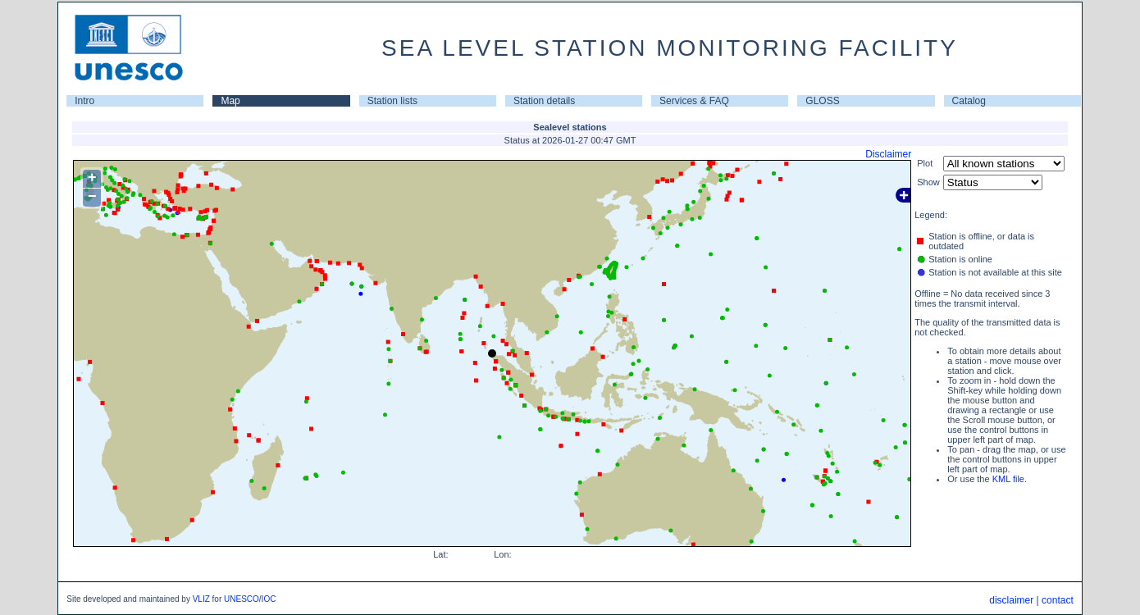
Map (230, 101)
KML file (1008, 479)
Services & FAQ (694, 101)
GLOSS (822, 101)
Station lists (392, 101)
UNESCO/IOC (250, 599)
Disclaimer (888, 154)
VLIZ (201, 599)
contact (1058, 600)
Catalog (969, 101)
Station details (544, 101)
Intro (84, 101)
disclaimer (1011, 600)
